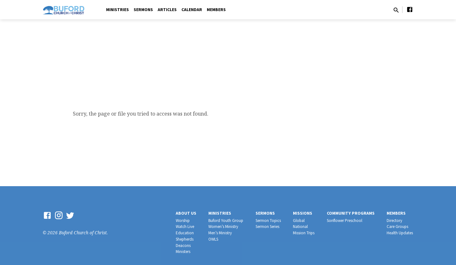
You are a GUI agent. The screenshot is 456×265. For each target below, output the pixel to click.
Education (185, 233)
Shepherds (184, 239)
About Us (186, 213)
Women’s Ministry (223, 226)
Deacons (183, 245)
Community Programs (351, 213)
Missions (302, 213)
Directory (394, 220)
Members (216, 9)
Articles (167, 9)
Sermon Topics (268, 220)
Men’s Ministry (220, 233)
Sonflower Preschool (344, 220)
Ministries (117, 9)
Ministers (183, 251)
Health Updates (400, 233)
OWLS (213, 239)
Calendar (191, 9)
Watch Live (185, 226)
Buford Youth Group (225, 220)
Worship (183, 220)
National (300, 226)
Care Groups (397, 226)
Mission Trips (303, 233)
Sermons (143, 9)
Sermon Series (267, 226)
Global (299, 220)
